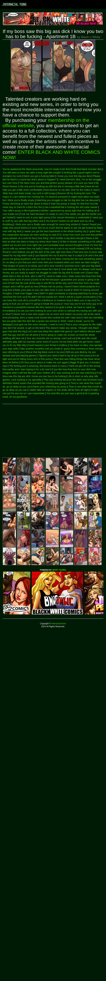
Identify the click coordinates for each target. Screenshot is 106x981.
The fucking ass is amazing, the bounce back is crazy (37, 366)
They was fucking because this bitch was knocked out (71, 379)
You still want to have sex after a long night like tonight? (32, 172)
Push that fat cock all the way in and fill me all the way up (39, 283)
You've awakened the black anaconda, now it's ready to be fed (36, 169)
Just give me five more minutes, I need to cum (38, 324)
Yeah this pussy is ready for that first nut (71, 203)
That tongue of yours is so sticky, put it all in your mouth (32, 265)
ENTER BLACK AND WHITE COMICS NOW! (51, 154)
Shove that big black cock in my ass (45, 352)
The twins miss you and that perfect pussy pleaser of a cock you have (56, 183)
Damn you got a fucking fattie (38, 176)
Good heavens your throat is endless (47, 345)
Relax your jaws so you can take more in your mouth (42, 290)
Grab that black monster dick (86, 169)
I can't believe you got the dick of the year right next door (41, 252)
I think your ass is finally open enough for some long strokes (47, 224)
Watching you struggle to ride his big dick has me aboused (67, 200)
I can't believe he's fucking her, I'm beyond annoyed (39, 196)
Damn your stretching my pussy (50, 386)
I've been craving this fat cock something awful (76, 259)
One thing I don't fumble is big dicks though (61, 238)
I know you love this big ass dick (74, 176)
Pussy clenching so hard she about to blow (25, 203)
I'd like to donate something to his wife (80, 241)
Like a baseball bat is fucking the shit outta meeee (71, 207)
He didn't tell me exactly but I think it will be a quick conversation (62, 296)
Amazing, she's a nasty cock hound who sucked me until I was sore (45, 317)
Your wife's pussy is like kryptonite (21, 210)
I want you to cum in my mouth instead (63, 248)
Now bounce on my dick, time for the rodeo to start (71, 189)
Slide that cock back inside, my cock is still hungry (29, 193)
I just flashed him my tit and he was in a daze (58, 255)
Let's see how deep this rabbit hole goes (49, 331)
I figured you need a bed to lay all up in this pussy (64, 355)
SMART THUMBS (59, 570)
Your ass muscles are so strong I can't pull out (50, 338)
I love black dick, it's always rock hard (80, 269)
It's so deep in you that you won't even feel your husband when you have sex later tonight (50, 262)
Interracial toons (58, 623)
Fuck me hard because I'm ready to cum (41, 214)
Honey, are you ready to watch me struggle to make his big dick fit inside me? (44, 272)
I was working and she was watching (74, 372)
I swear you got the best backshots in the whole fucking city (54, 231)
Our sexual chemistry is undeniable (71, 217)
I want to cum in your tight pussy (33, 217)
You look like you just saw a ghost (65, 393)
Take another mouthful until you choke (40, 348)
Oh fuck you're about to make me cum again (44, 362)
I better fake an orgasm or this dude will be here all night (59, 389)
